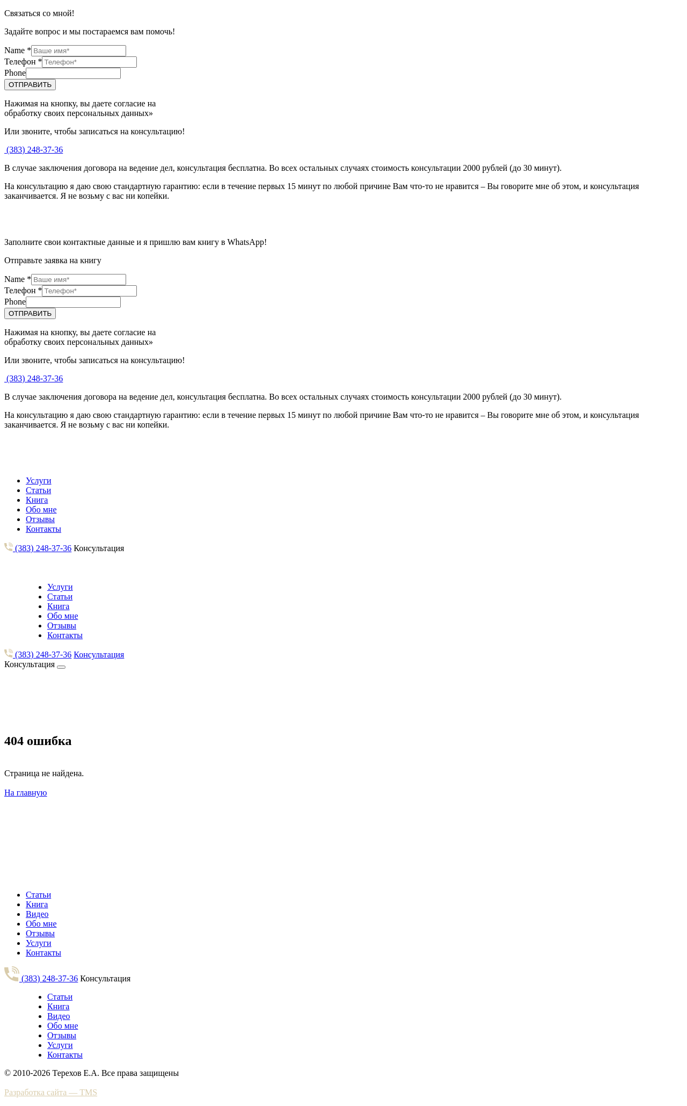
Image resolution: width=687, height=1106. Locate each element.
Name (17, 50)
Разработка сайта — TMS (50, 1092)
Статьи (38, 490)
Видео (37, 914)
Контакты (43, 528)
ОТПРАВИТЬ (30, 85)
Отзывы (40, 519)
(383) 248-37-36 (33, 149)
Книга (37, 499)
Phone (15, 72)
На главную (25, 792)
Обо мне (41, 509)
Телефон (23, 61)
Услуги (39, 480)
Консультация (99, 548)
